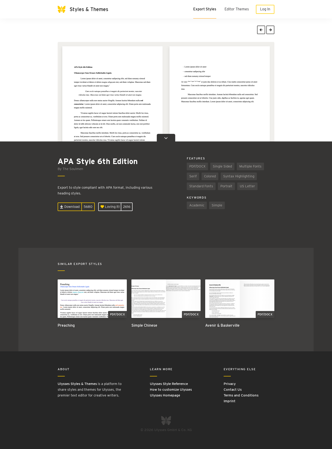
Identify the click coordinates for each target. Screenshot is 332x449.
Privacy (230, 384)
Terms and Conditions (241, 395)
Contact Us (233, 389)
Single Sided (222, 166)
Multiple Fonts (250, 166)
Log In (265, 9)
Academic (196, 205)
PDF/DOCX (197, 166)
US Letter (247, 186)
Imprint (229, 401)
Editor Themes (237, 9)
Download (70, 207)
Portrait (226, 186)
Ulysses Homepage (165, 395)
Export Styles (204, 9)
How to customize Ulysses (171, 389)
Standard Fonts (201, 186)
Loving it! (110, 207)
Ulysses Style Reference (169, 384)
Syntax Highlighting (238, 176)
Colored (210, 176)
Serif (193, 176)
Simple (217, 205)
